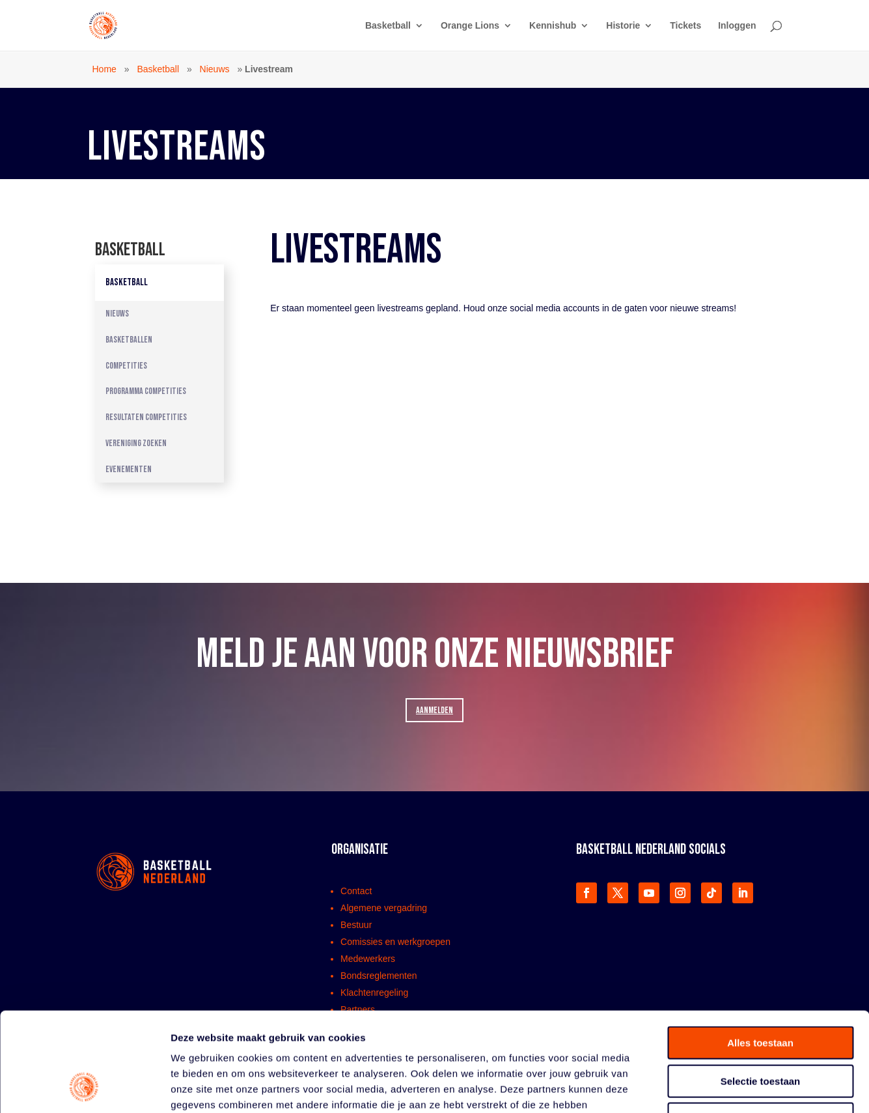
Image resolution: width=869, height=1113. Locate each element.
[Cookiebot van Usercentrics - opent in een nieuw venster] (84, 1087)
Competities (126, 365)
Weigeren (760, 1030)
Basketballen (128, 339)
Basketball (388, 26)
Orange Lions (470, 26)
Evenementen (128, 469)
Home (104, 69)
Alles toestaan (760, 953)
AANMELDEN (434, 710)
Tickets (685, 26)
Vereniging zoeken (136, 443)
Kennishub (552, 26)
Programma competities (145, 391)
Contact (356, 891)
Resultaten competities (146, 417)
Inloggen (737, 26)
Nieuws (215, 69)
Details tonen (703, 1087)
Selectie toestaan (761, 992)
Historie (623, 26)
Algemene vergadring (383, 908)
